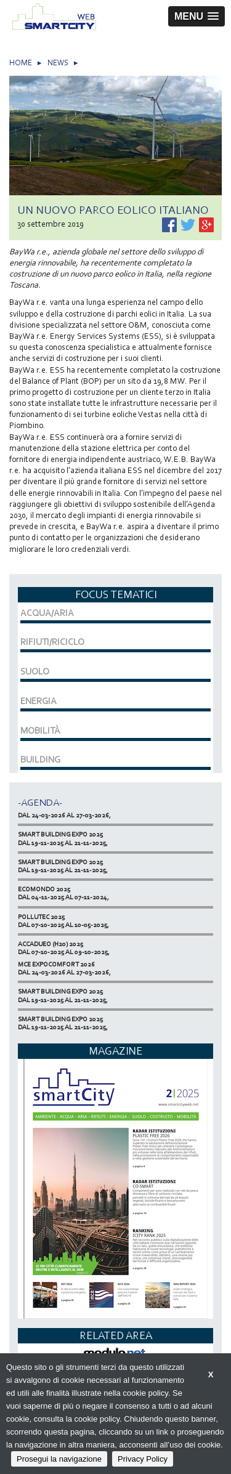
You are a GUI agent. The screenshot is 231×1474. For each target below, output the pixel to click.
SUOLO (34, 671)
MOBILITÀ (40, 730)
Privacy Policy (143, 1459)
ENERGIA (38, 701)
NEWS (57, 62)
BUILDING (40, 759)
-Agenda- (40, 802)
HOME (20, 62)
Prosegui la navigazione (59, 1459)
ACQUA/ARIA (47, 612)
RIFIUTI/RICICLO (52, 641)
